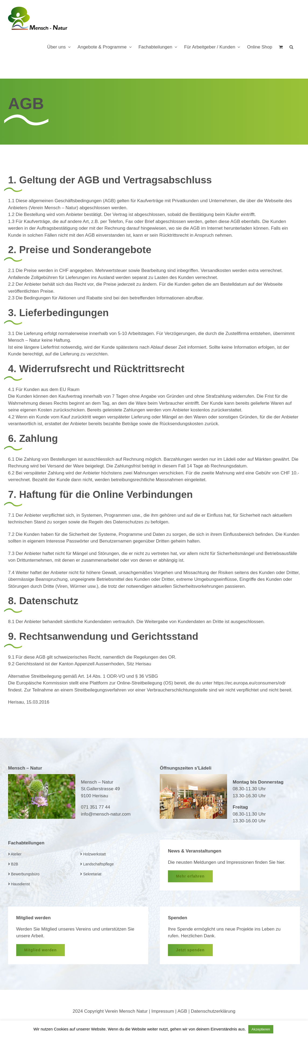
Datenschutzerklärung (213, 1011)
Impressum (162, 1011)
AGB (182, 1011)
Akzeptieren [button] (261, 1029)
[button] (291, 47)
